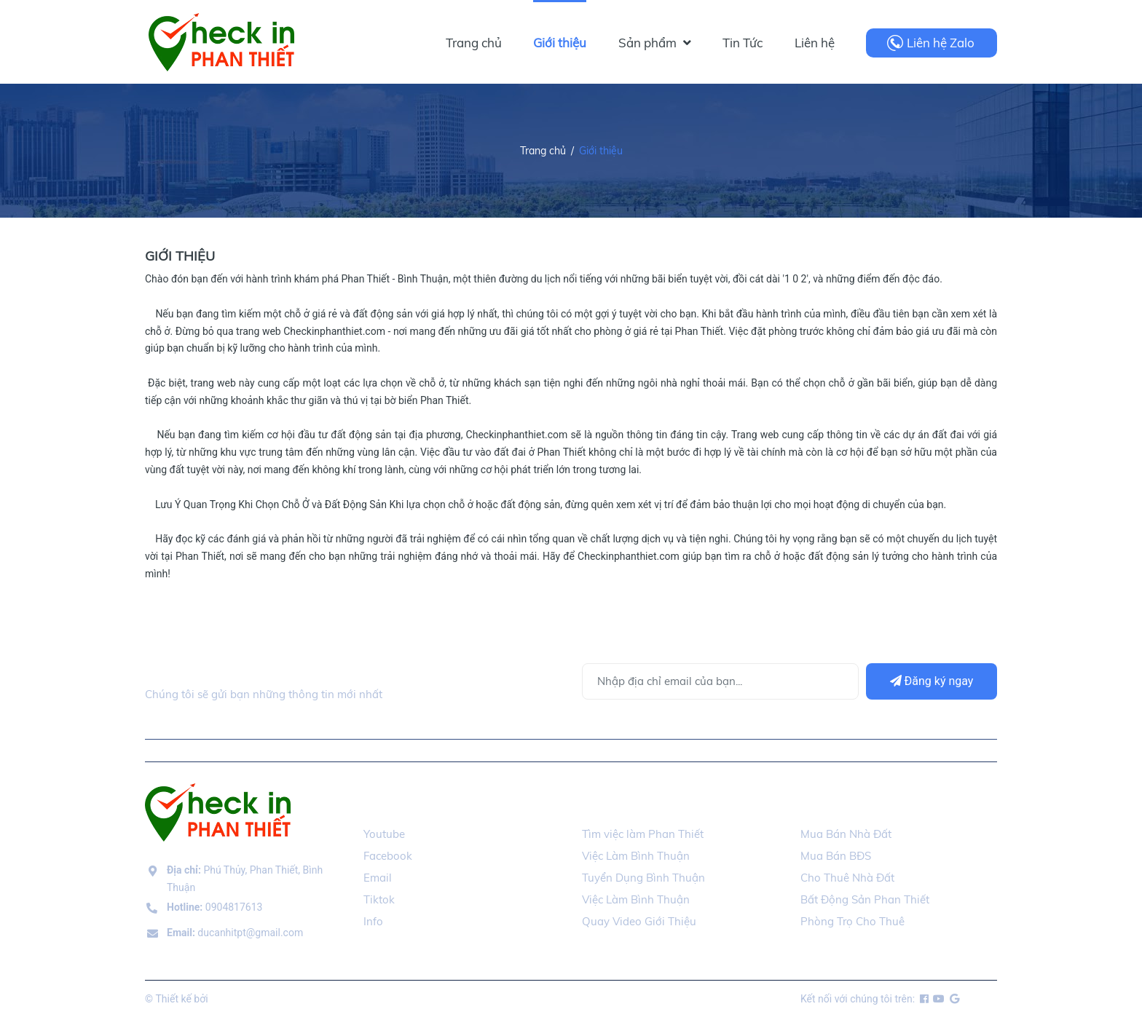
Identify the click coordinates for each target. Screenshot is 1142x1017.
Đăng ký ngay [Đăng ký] (932, 681)
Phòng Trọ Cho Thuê (852, 921)
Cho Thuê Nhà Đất (847, 878)
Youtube (384, 834)
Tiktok (379, 899)
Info (373, 921)
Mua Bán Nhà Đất (845, 834)
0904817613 (214, 907)
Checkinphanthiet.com (334, 331)
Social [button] (384, 804)
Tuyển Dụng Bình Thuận (643, 878)
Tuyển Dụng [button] (619, 804)
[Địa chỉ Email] (720, 681)
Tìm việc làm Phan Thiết (643, 834)
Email (377, 878)
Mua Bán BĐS (835, 856)
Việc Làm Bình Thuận (636, 856)
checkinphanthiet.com (260, 999)
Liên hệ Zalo (940, 42)
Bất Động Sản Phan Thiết (864, 899)
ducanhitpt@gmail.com (235, 932)
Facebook (387, 856)
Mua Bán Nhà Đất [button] (855, 804)
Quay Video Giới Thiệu (639, 921)
